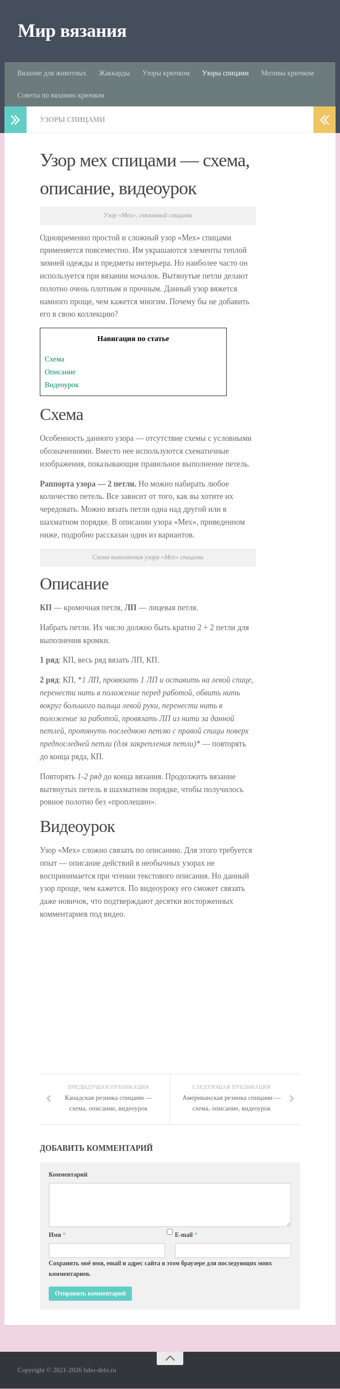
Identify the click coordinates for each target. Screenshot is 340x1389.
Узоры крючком (165, 73)
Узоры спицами (225, 73)
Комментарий (68, 1175)
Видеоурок (62, 385)
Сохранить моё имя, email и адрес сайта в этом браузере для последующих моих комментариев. (160, 1269)
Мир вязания (72, 30)
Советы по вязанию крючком (60, 95)
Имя (57, 1235)
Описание (61, 372)
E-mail (186, 1235)
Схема (55, 359)
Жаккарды (114, 73)
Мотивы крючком (287, 73)
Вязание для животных (51, 73)
